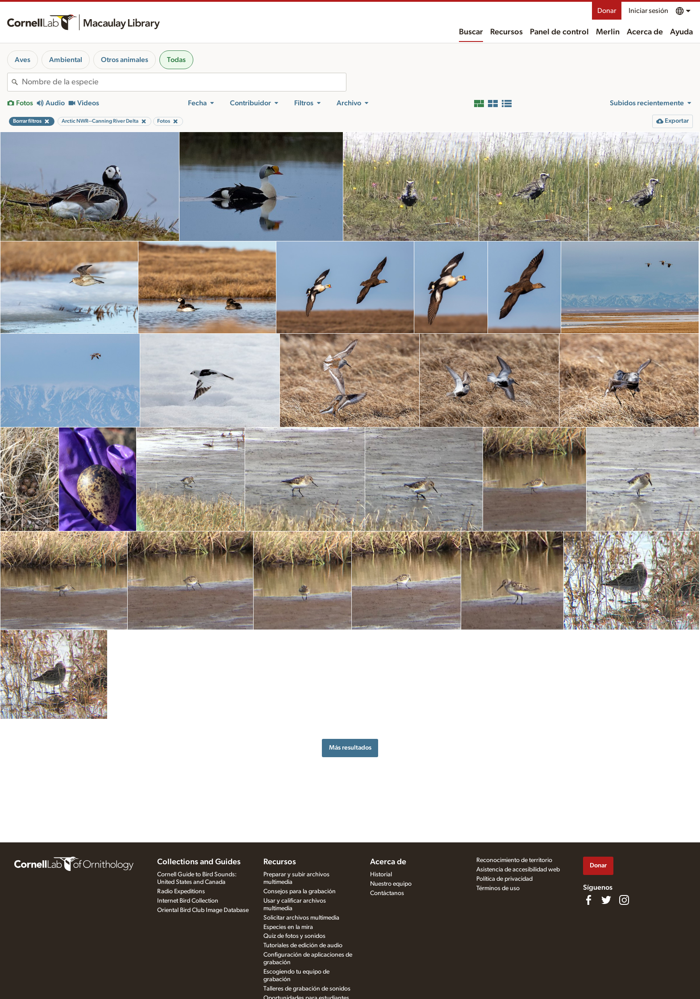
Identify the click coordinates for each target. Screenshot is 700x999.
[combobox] (184, 82)
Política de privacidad (504, 879)
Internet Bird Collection (187, 901)
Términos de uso (498, 888)
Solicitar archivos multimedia (301, 918)
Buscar (471, 32)
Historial (381, 874)
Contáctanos (387, 893)
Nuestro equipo (391, 884)
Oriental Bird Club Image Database (203, 910)
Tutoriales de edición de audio (302, 945)
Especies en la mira (288, 927)
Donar (606, 10)
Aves (22, 59)
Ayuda (681, 32)
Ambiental (65, 59)
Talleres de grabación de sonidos (306, 989)
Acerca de (645, 32)
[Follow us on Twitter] (606, 900)
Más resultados (350, 747)
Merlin (608, 32)
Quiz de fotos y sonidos (294, 936)
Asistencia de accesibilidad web (518, 869)
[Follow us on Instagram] (624, 900)
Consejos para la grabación (299, 891)
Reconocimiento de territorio (514, 860)
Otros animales (124, 59)
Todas (176, 59)
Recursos (506, 32)
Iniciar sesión (648, 10)
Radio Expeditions (181, 891)
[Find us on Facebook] (588, 900)
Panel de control (559, 32)
